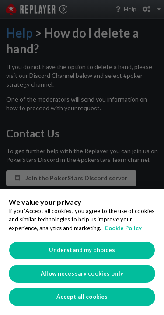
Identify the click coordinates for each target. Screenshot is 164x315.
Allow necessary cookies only (82, 273)
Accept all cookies (82, 296)
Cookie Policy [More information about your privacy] (123, 227)
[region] (82, 252)
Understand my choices (82, 249)
